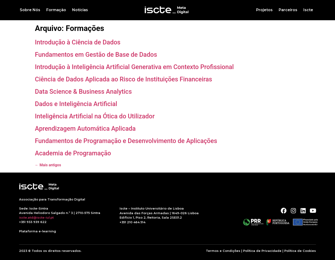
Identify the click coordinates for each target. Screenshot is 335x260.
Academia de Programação (73, 153)
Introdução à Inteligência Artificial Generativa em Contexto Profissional (134, 67)
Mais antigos (48, 165)
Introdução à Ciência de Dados (78, 42)
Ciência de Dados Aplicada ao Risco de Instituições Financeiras (123, 79)
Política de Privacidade (262, 251)
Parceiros (288, 10)
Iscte (308, 10)
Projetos (264, 10)
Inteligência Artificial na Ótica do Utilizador (95, 116)
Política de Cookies (300, 251)
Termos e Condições (223, 251)
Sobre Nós (30, 10)
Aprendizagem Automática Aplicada (85, 128)
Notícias (80, 10)
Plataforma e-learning (37, 231)
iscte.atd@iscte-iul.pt (36, 217)
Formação (56, 10)
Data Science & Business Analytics (83, 91)
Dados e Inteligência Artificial (76, 104)
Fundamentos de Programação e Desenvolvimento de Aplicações (126, 141)
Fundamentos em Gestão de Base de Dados (96, 54)
